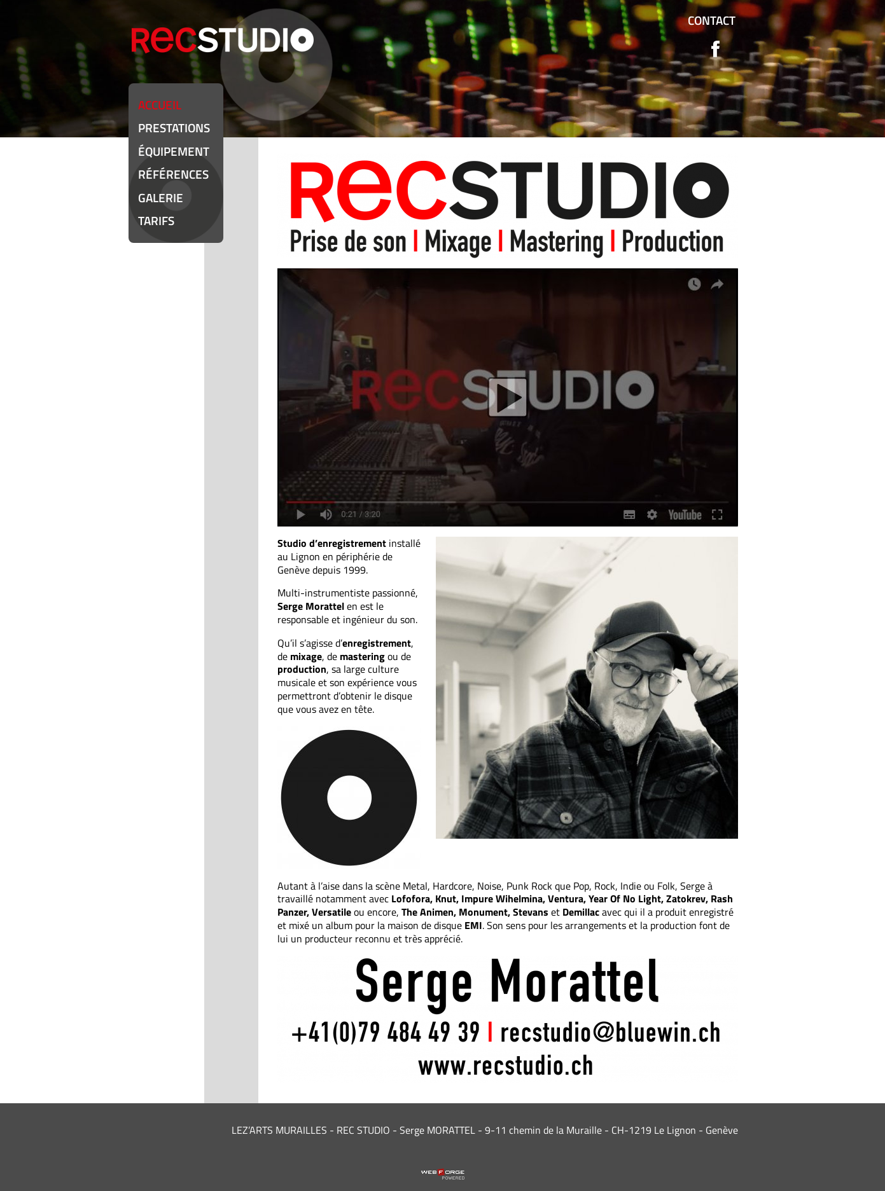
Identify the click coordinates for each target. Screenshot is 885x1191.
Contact (711, 20)
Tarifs (156, 220)
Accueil (159, 104)
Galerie (160, 197)
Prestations (174, 127)
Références (173, 174)
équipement (173, 151)
